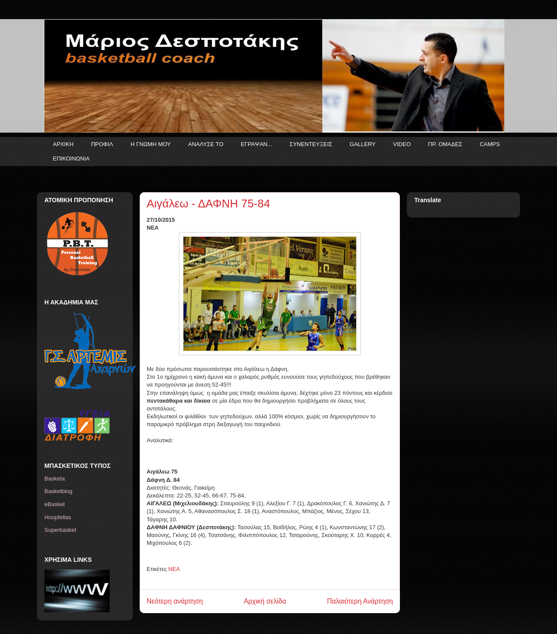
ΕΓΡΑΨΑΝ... (256, 144)
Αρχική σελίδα (265, 601)
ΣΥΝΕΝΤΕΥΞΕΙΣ (310, 144)
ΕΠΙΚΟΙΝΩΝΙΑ (71, 158)
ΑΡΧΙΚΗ (63, 144)
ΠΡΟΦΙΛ (102, 144)
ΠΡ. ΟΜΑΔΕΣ (445, 144)
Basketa (54, 478)
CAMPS (490, 144)
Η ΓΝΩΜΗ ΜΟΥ (151, 144)
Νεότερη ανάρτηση (175, 601)
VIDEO (401, 144)
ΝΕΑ (174, 569)
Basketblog (58, 491)
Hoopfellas (57, 517)
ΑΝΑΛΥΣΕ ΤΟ (205, 144)
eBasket (54, 504)
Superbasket (60, 530)
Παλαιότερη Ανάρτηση (360, 601)
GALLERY (363, 144)
